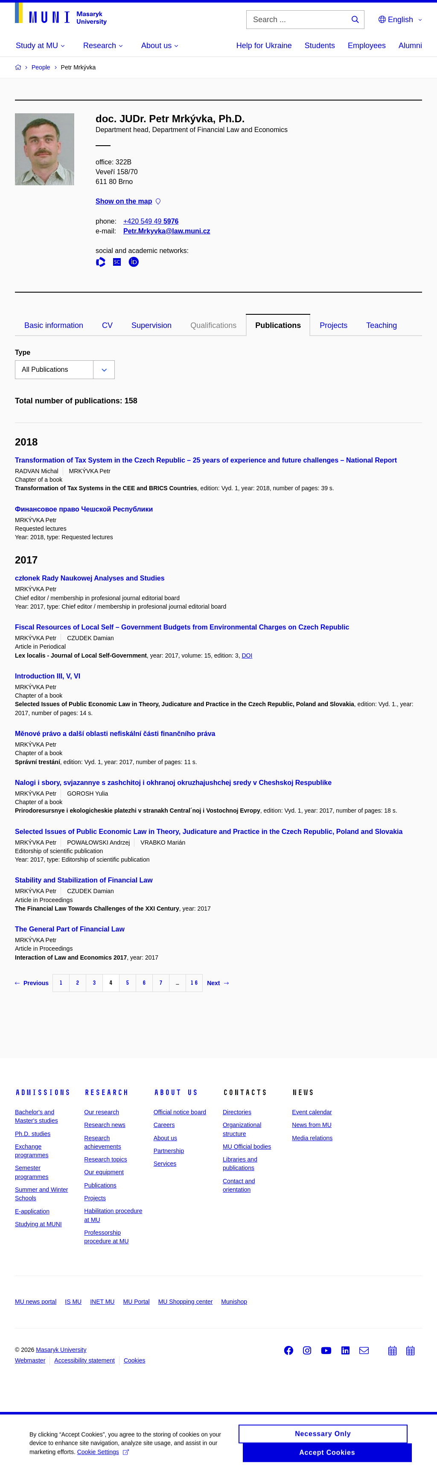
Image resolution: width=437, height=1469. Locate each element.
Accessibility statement (84, 1360)
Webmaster (30, 1360)
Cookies (135, 1360)
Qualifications (213, 325)
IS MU (73, 1301)
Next (217, 983)
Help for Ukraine (264, 45)
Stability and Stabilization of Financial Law (84, 880)
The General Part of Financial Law (70, 929)
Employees (367, 45)
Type (22, 352)
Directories (237, 1112)
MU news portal (35, 1301)
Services (165, 1163)
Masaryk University (61, 1349)
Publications (278, 325)
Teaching (381, 325)
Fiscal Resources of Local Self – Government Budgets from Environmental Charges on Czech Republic (182, 627)
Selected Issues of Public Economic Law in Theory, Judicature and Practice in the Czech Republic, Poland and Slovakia (208, 831)
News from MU (312, 1124)
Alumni (410, 45)
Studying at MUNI (38, 1224)
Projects (333, 325)
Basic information (53, 325)
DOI (247, 655)
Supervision (151, 325)
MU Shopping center (185, 1301)
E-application (32, 1211)
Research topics (105, 1159)
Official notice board (180, 1112)
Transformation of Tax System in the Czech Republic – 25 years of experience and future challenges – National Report (206, 460)
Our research (101, 1112)
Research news (104, 1124)
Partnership (169, 1150)
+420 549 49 (150, 221)
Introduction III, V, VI (47, 676)
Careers (164, 1124)
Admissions (42, 1092)
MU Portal (136, 1301)
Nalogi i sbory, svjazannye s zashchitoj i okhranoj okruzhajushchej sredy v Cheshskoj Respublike (173, 782)
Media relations (312, 1138)
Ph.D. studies (32, 1133)
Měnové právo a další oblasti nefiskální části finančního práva (115, 733)
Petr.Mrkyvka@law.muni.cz (166, 231)
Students (320, 45)
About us (176, 1092)
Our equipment (104, 1172)
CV (107, 325)
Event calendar (312, 1112)
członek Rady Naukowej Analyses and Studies (90, 578)
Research (106, 1092)
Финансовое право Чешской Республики (84, 509)
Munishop (234, 1301)
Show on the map (128, 201)
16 (194, 982)
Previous (32, 983)
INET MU (102, 1301)
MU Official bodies (247, 1146)
